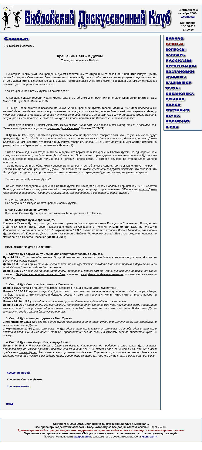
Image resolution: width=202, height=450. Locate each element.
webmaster (188, 16)
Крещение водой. (18, 372)
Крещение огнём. (18, 386)
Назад (9, 403)
